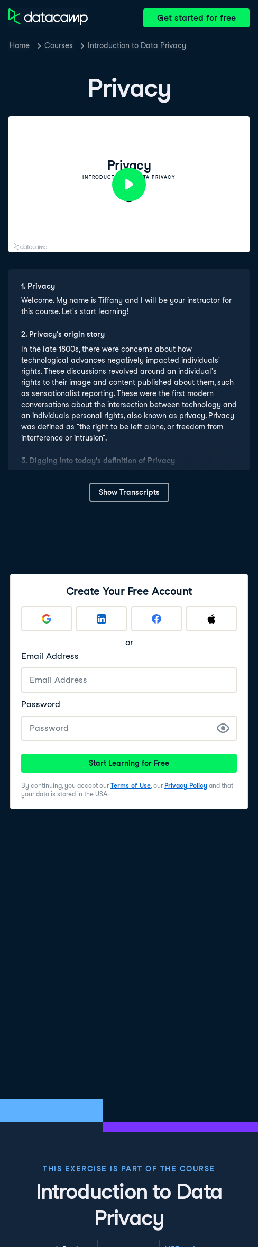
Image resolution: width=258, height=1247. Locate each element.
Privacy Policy (185, 786)
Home (20, 45)
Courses (58, 45)
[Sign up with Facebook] (156, 618)
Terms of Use (130, 786)
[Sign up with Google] (46, 618)
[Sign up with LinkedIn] (101, 618)
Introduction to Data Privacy (137, 45)
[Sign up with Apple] (211, 618)
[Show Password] (223, 728)
